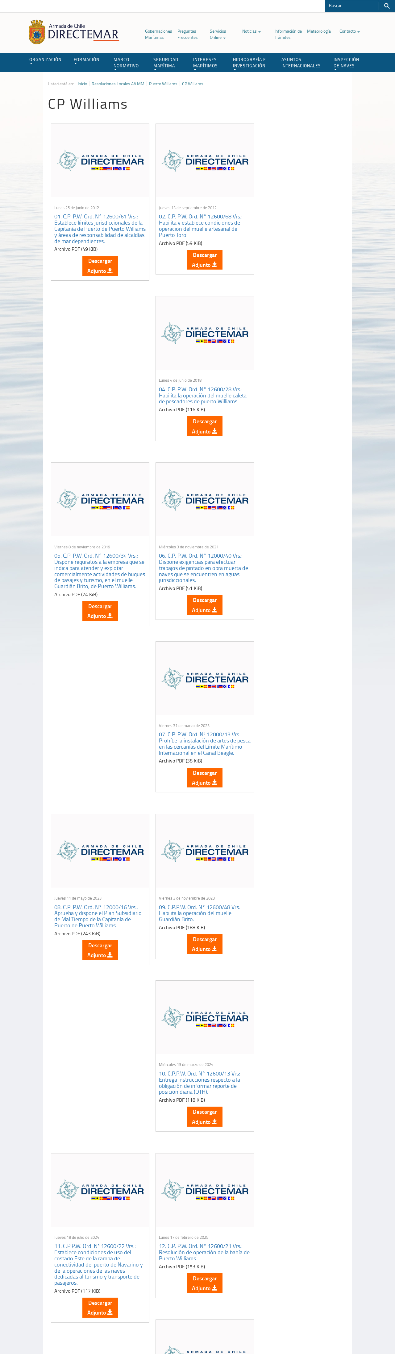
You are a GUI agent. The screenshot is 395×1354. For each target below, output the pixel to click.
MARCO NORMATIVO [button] (126, 63)
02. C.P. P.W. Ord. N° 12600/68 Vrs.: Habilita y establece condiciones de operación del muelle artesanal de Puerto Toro (196, 221)
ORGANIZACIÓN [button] (45, 60)
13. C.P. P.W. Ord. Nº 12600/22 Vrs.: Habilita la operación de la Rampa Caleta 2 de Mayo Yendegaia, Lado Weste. (295, 759)
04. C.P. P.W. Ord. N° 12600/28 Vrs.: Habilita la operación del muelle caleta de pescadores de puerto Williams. (296, 221)
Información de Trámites (288, 34)
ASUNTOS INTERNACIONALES (301, 62)
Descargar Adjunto (97, 262)
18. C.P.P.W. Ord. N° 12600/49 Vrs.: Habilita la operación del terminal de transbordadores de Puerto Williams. (196, 1125)
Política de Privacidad (88, 1335)
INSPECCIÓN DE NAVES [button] (346, 63)
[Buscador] (352, 5)
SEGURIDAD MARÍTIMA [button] (165, 63)
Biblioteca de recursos (129, 1335)
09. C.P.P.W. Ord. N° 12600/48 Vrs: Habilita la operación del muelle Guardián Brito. (194, 581)
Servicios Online (218, 34)
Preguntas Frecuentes (187, 34)
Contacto (349, 31)
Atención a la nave (301, 1266)
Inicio (82, 83)
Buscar (387, 6)
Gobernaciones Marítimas (158, 34)
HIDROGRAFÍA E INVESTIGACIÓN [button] (249, 63)
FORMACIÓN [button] (86, 60)
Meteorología (319, 31)
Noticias (251, 31)
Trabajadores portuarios (306, 1273)
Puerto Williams (163, 83)
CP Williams (192, 83)
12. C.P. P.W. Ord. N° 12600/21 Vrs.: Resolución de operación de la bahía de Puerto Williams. (196, 756)
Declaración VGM (300, 1281)
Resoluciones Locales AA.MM (118, 83)
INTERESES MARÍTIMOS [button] (205, 63)
